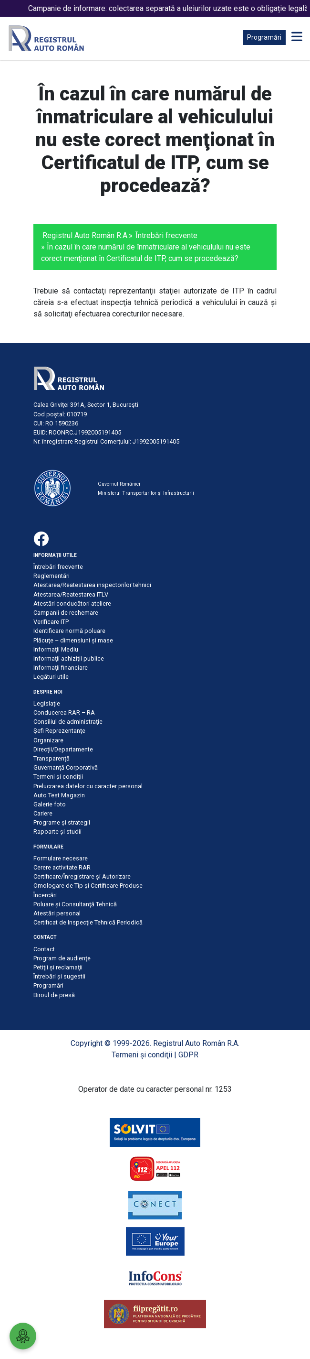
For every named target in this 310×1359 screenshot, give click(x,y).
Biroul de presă (54, 995)
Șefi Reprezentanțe (59, 730)
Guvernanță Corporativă (65, 767)
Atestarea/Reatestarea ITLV (70, 594)
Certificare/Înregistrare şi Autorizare (82, 876)
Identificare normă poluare (69, 630)
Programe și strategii (61, 822)
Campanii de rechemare (65, 612)
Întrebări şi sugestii (59, 976)
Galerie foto (49, 804)
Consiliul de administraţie (68, 721)
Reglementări (51, 575)
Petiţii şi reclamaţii (58, 967)
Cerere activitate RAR (62, 867)
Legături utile (51, 676)
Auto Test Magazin (59, 795)
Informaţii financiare (60, 667)
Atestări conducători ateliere (72, 603)
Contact (44, 949)
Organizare (48, 740)
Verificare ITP (51, 621)
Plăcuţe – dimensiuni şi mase (73, 640)
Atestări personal (57, 913)
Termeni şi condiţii (58, 776)
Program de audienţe (62, 958)
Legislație (46, 703)
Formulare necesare (60, 858)
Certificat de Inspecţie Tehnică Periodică (88, 922)
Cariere (42, 813)
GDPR (188, 1054)
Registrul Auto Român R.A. (85, 235)
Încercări (45, 895)
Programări (264, 37)
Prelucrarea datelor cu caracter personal (88, 786)
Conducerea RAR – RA (64, 712)
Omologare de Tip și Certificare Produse (88, 885)
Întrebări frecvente (166, 235)
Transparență (51, 758)
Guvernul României (119, 484)
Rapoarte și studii (57, 831)
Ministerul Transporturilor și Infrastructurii (146, 493)
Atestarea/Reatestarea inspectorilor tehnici (92, 584)
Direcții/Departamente (63, 749)
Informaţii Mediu (55, 649)
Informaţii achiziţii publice (68, 658)
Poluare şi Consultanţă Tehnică (75, 904)
